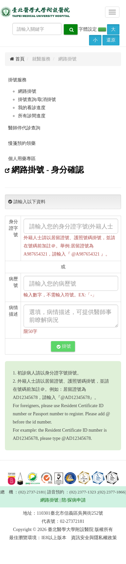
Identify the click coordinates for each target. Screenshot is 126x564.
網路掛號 (27, 91)
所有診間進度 (31, 115)
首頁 (17, 59)
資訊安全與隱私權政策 (94, 537)
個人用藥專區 (22, 158)
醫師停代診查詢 (24, 127)
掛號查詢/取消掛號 (37, 99)
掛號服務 (17, 79)
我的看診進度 (31, 107)
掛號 (64, 346)
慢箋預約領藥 (22, 143)
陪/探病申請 (74, 500)
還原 (111, 40)
